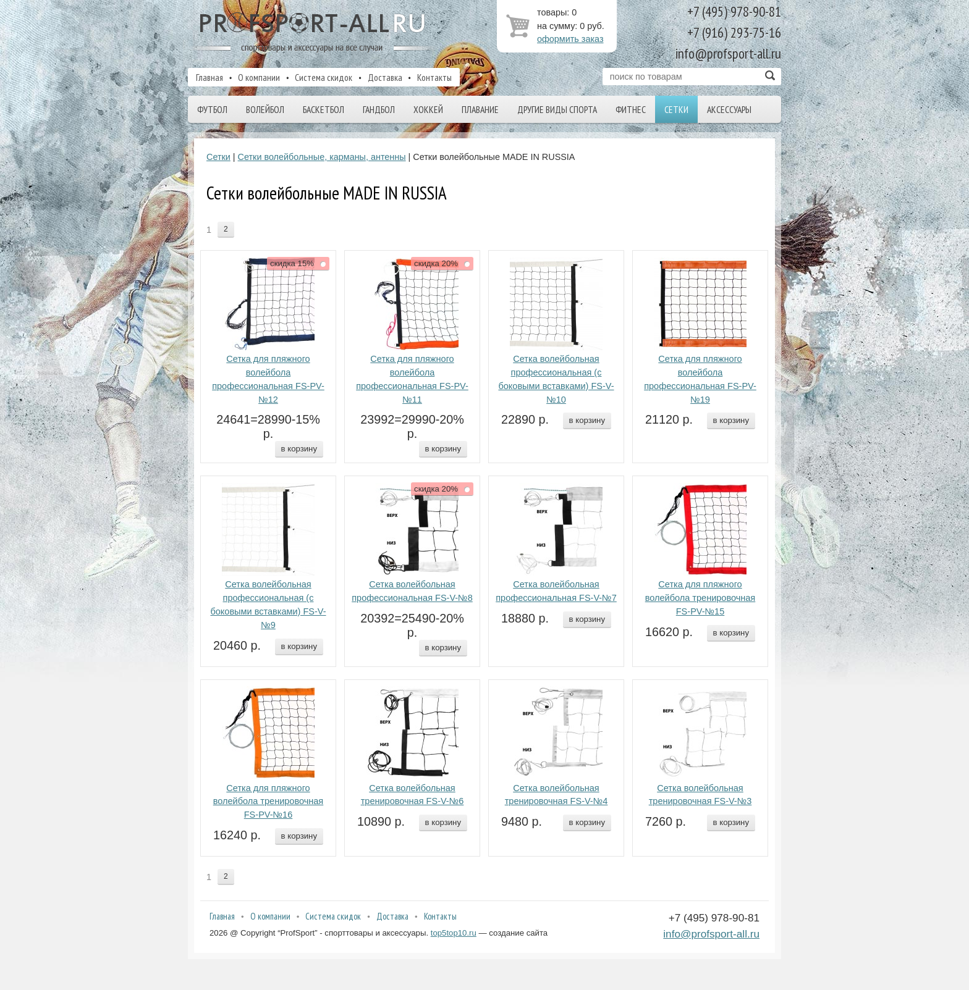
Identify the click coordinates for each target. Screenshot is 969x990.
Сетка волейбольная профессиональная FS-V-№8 (412, 591)
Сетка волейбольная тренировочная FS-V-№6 (412, 795)
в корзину (299, 448)
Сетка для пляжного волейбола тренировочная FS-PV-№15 (700, 597)
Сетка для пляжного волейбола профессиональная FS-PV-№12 (268, 379)
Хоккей (428, 109)
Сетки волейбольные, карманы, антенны (322, 157)
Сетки (676, 109)
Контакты (434, 77)
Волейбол (265, 109)
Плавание (480, 109)
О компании (259, 77)
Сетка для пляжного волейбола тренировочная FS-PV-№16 (268, 801)
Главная (209, 77)
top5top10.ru (453, 933)
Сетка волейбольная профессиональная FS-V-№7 (556, 591)
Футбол (212, 109)
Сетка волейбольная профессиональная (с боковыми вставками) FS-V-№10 (556, 379)
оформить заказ (570, 39)
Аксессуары (729, 109)
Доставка (385, 77)
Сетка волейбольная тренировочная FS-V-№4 (556, 795)
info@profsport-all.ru (711, 934)
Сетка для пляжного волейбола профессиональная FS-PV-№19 (700, 379)
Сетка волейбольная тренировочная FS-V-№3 (700, 795)
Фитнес (631, 109)
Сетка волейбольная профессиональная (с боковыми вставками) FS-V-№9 (268, 604)
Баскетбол (323, 109)
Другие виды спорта (557, 109)
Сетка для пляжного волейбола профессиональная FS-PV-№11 (412, 379)
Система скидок (323, 77)
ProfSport (313, 32)
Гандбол (379, 109)
